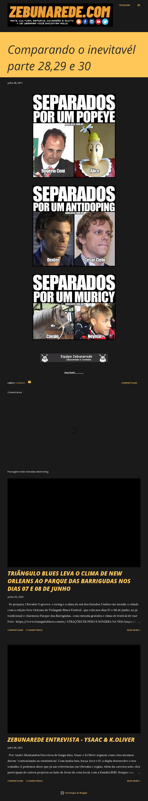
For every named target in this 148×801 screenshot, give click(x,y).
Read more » (133, 630)
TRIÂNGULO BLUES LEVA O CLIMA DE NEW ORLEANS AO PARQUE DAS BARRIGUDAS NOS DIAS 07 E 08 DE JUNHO (69, 581)
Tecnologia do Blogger (74, 792)
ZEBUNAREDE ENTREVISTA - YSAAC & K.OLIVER (71, 740)
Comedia (20, 383)
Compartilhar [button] (129, 383)
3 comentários (34, 630)
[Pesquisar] (124, 5)
